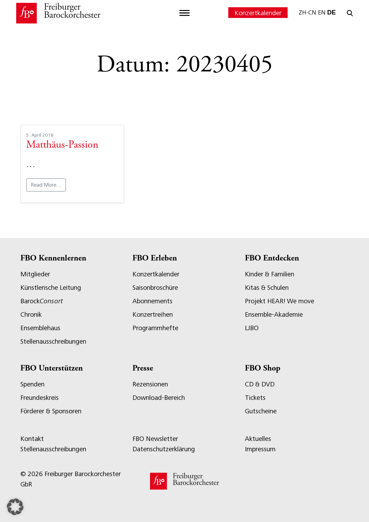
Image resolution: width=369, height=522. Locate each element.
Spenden (32, 384)
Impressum (260, 449)
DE (331, 12)
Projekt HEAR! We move (279, 301)
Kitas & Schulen (267, 288)
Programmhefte (155, 328)
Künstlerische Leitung (50, 288)
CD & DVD (260, 384)
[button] (15, 507)
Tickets (255, 398)
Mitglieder (35, 274)
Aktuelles (258, 439)
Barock (41, 301)
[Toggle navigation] (184, 13)
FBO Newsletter (155, 439)
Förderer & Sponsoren (50, 411)
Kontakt (32, 439)
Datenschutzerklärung (163, 449)
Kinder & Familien (269, 274)
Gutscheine (261, 411)
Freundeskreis (39, 398)
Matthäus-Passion (62, 145)
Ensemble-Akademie (274, 314)
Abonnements (152, 301)
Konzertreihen (152, 314)
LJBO (252, 328)
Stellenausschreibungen (53, 341)
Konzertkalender (258, 13)
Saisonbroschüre (155, 288)
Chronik (31, 314)
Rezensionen (150, 384)
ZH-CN (307, 12)
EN (322, 12)
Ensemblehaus (40, 328)
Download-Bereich (158, 398)
